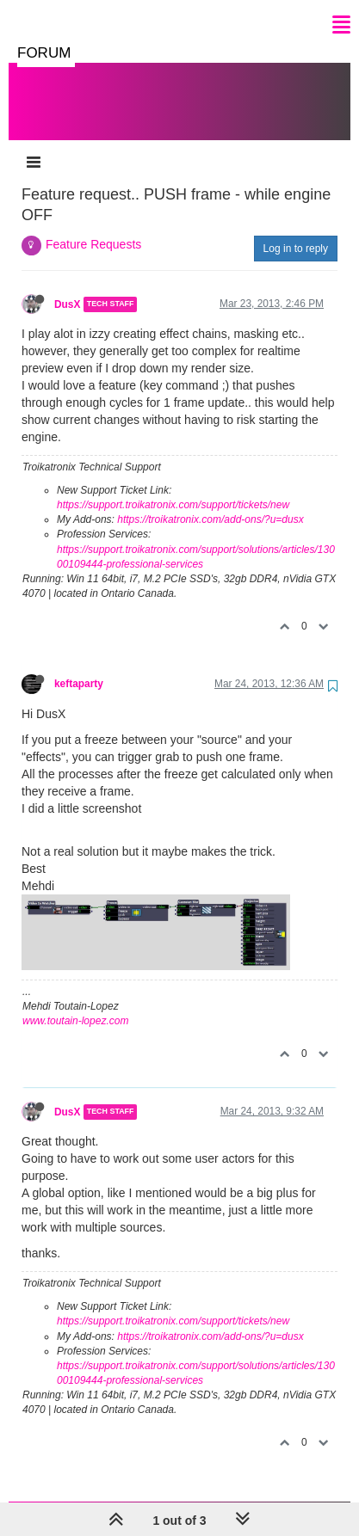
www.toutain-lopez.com (75, 1004)
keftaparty (78, 666)
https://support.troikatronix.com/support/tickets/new (173, 488)
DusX (67, 287)
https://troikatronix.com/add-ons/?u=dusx (210, 502)
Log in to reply (295, 231)
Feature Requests (93, 227)
